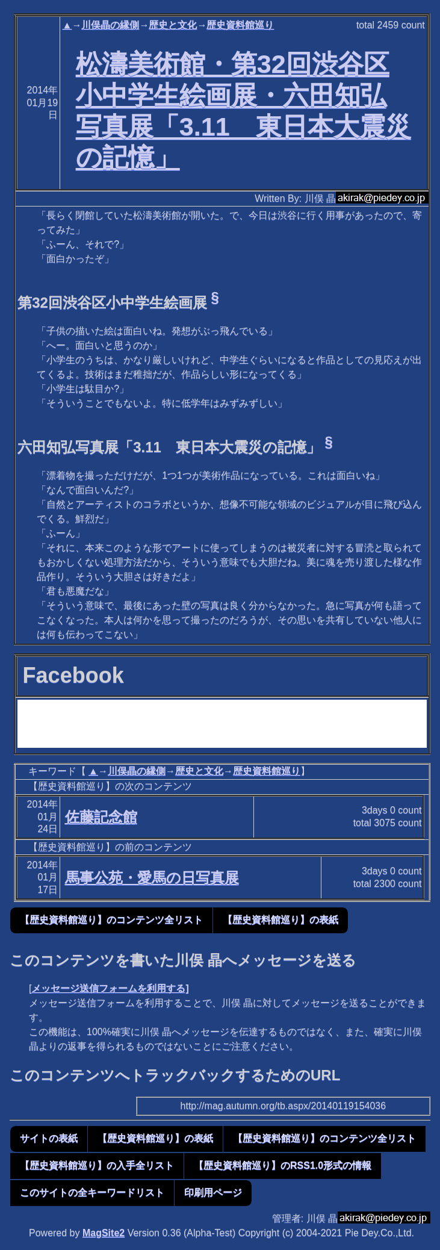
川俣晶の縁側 (110, 25)
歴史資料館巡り (240, 25)
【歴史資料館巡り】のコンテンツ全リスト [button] (111, 920)
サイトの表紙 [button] (49, 1138)
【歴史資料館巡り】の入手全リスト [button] (97, 1165)
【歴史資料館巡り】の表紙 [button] (280, 920)
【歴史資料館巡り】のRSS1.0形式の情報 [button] (282, 1165)
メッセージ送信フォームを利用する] (109, 988)
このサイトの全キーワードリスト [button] (92, 1192)
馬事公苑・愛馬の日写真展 (152, 877)
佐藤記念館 (101, 817)
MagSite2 (103, 1233)
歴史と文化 (173, 25)
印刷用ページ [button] (213, 1192)
